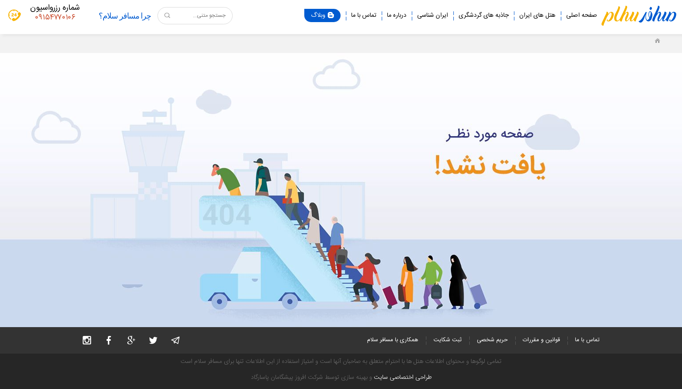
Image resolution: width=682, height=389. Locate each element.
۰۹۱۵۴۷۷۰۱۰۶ (55, 17)
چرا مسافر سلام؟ (125, 15)
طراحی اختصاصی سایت (403, 377)
